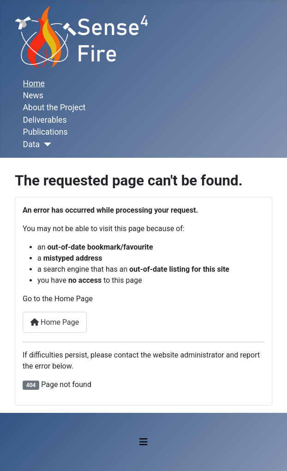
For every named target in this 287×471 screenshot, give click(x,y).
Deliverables (45, 120)
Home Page (54, 322)
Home (34, 83)
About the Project (54, 107)
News (33, 95)
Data (31, 144)
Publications (45, 132)
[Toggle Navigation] (143, 442)
